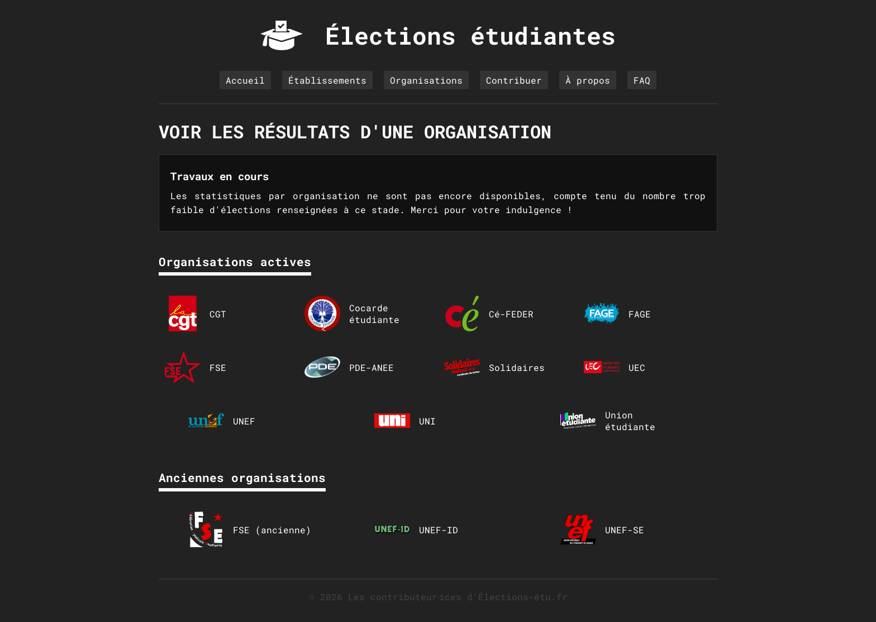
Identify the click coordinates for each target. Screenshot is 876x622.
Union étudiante (607, 420)
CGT (195, 313)
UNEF (221, 420)
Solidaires (494, 367)
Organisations (426, 80)
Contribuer (514, 80)
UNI (405, 420)
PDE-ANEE (349, 367)
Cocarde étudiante (351, 313)
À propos (587, 80)
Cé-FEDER (489, 313)
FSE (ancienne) (249, 529)
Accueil (245, 80)
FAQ (642, 80)
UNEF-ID (416, 529)
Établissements (327, 80)
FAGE (617, 313)
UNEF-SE (602, 529)
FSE (195, 367)
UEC (614, 367)
